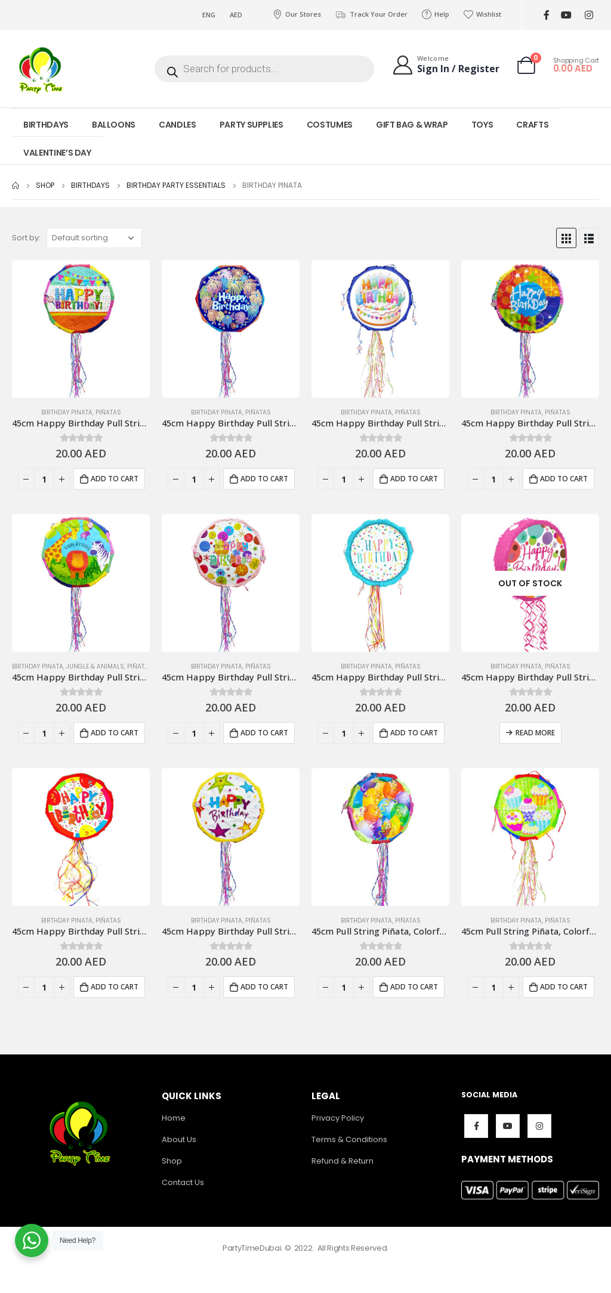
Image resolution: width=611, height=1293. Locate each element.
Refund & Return (342, 1161)
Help (435, 14)
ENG (208, 14)
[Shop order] (94, 238)
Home (174, 1118)
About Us (179, 1139)
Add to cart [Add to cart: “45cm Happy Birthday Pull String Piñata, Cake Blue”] (414, 479)
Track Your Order (371, 14)
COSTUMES (330, 125)
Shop (172, 1161)
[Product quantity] (44, 479)
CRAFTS (532, 125)
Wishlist (482, 14)
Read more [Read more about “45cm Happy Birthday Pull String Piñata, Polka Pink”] (535, 733)
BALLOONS (113, 125)
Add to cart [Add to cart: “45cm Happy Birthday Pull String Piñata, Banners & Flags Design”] (114, 479)
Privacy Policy (337, 1118)
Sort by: (26, 237)
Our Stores (297, 14)
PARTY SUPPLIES (251, 125)
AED (236, 14)
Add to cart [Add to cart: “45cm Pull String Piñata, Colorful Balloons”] (414, 987)
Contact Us (183, 1182)
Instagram (539, 1126)
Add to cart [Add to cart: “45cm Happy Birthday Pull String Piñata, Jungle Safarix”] (114, 733)
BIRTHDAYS (46, 125)
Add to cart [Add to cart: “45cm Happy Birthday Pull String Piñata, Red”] (114, 987)
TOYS (482, 125)
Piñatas (108, 412)
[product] (81, 329)
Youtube (508, 1126)
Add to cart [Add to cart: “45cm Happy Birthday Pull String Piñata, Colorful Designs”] (564, 479)
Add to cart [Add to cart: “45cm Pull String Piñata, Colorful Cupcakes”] (564, 987)
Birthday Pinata (66, 412)
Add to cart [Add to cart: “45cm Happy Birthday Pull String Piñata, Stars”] (264, 987)
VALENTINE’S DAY (57, 153)
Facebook (476, 1126)
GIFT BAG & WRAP (412, 125)
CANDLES (177, 125)
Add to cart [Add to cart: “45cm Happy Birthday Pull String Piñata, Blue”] (264, 479)
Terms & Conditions (349, 1139)
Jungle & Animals (95, 666)
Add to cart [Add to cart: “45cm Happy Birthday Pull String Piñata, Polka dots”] (264, 733)
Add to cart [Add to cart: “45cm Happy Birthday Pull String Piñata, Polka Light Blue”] (414, 733)
